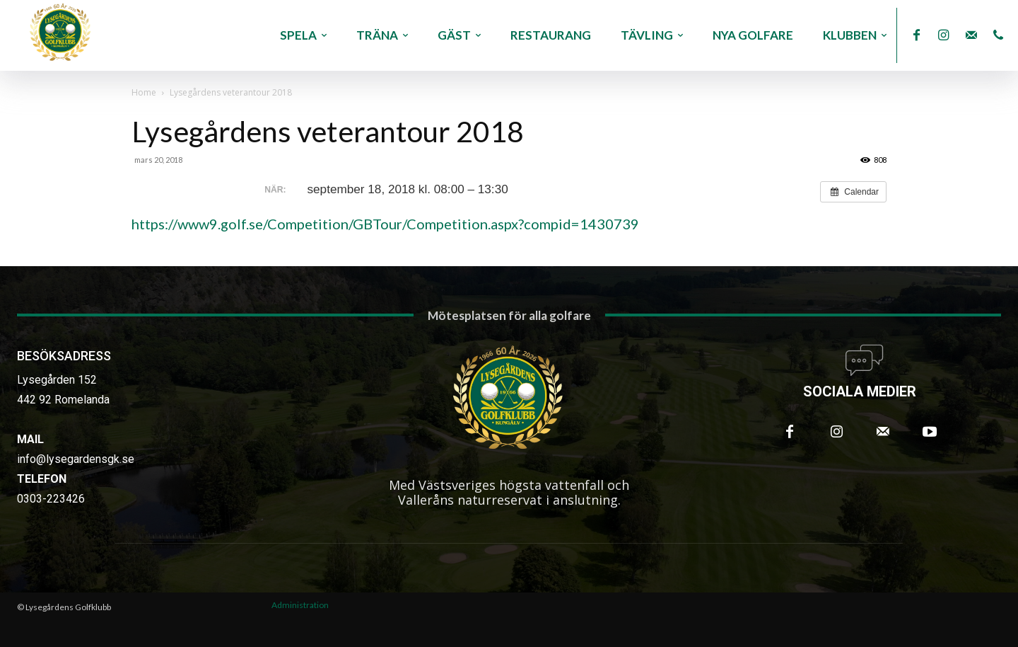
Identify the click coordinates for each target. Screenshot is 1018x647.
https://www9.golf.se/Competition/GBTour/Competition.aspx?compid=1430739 (385, 223)
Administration (300, 605)
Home (143, 92)
